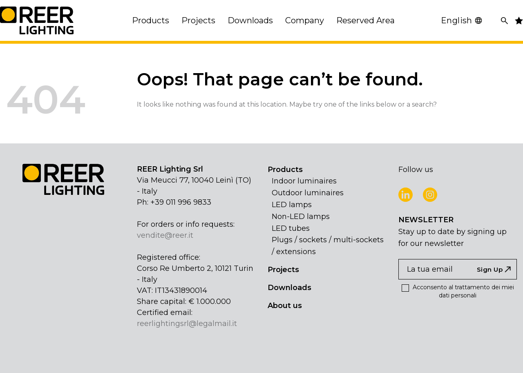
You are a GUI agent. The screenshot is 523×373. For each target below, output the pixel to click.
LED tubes (291, 228)
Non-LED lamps (301, 216)
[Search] (504, 20)
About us (285, 305)
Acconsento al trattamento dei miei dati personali (458, 291)
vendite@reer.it (165, 235)
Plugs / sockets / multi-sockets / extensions (328, 245)
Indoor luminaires (304, 180)
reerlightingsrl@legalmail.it (187, 323)
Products (285, 169)
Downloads (289, 287)
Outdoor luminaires (308, 192)
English (462, 20)
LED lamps (292, 204)
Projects (283, 269)
